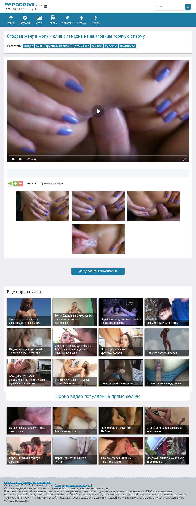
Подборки (67, 20)
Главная (11, 20)
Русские (111, 46)
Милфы (97, 46)
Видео (53, 20)
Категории (25, 20)
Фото (39, 20)
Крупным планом (57, 46)
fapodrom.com (23, 6)
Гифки (95, 20)
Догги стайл (80, 46)
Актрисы (81, 20)
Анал (39, 46)
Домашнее (127, 46)
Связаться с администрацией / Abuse (27, 482)
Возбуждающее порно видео (72, 485)
